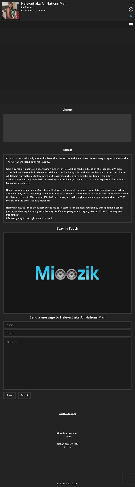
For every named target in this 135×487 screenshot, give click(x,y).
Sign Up (67, 447)
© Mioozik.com (67, 483)
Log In (68, 436)
